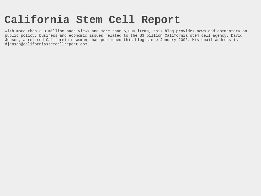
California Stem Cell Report (92, 20)
